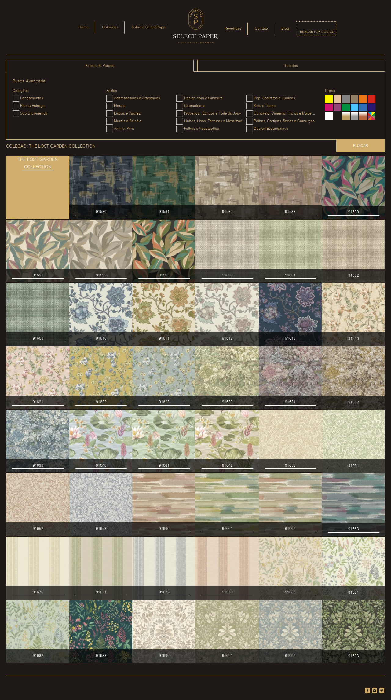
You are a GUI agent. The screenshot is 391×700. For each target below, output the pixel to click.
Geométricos (194, 106)
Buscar (360, 146)
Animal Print (124, 129)
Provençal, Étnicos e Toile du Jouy (212, 113)
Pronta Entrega (32, 106)
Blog (285, 28)
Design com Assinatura (203, 98)
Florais (119, 106)
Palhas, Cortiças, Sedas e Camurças (284, 121)
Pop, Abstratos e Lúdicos (274, 98)
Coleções (110, 27)
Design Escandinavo (271, 129)
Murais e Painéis (127, 121)
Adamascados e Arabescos (137, 98)
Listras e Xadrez (127, 113)
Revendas (233, 28)
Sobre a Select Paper (149, 27)
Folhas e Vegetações (201, 129)
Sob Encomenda (34, 113)
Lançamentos (31, 98)
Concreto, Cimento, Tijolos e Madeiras (286, 113)
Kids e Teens (265, 106)
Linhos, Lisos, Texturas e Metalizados (215, 121)
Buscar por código (317, 32)
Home (84, 27)
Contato (261, 28)
